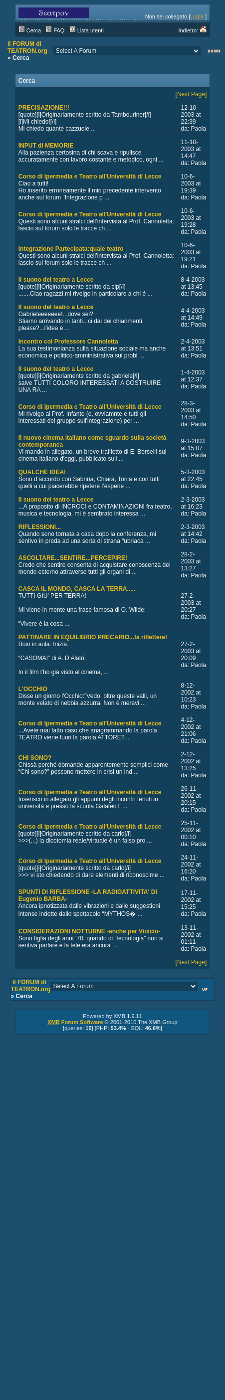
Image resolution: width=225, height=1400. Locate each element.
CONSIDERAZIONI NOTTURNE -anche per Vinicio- (89, 931)
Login (197, 16)
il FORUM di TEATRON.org (27, 47)
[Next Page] (191, 94)
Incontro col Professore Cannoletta (68, 341)
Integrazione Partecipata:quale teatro (71, 248)
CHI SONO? (35, 757)
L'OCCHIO (32, 689)
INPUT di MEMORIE (46, 145)
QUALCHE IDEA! (42, 472)
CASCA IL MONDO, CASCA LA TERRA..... (76, 588)
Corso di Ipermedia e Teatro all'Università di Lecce (90, 176)
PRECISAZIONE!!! (43, 107)
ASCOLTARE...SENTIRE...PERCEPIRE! (72, 557)
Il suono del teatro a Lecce (56, 279)
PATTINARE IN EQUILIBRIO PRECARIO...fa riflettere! (92, 637)
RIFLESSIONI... (39, 527)
